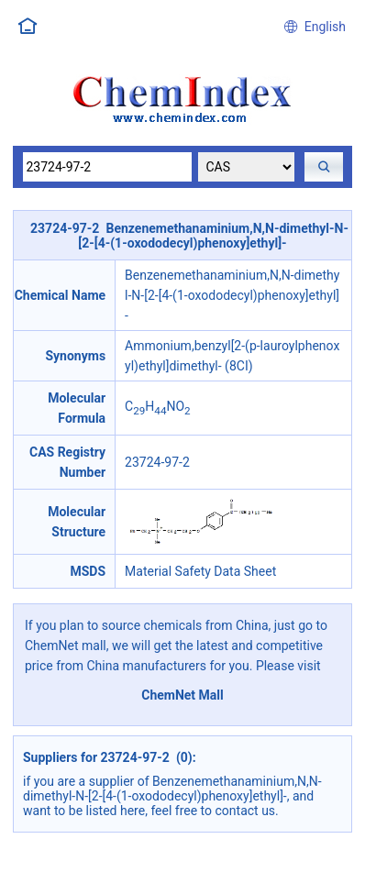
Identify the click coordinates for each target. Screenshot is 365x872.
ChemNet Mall (182, 695)
